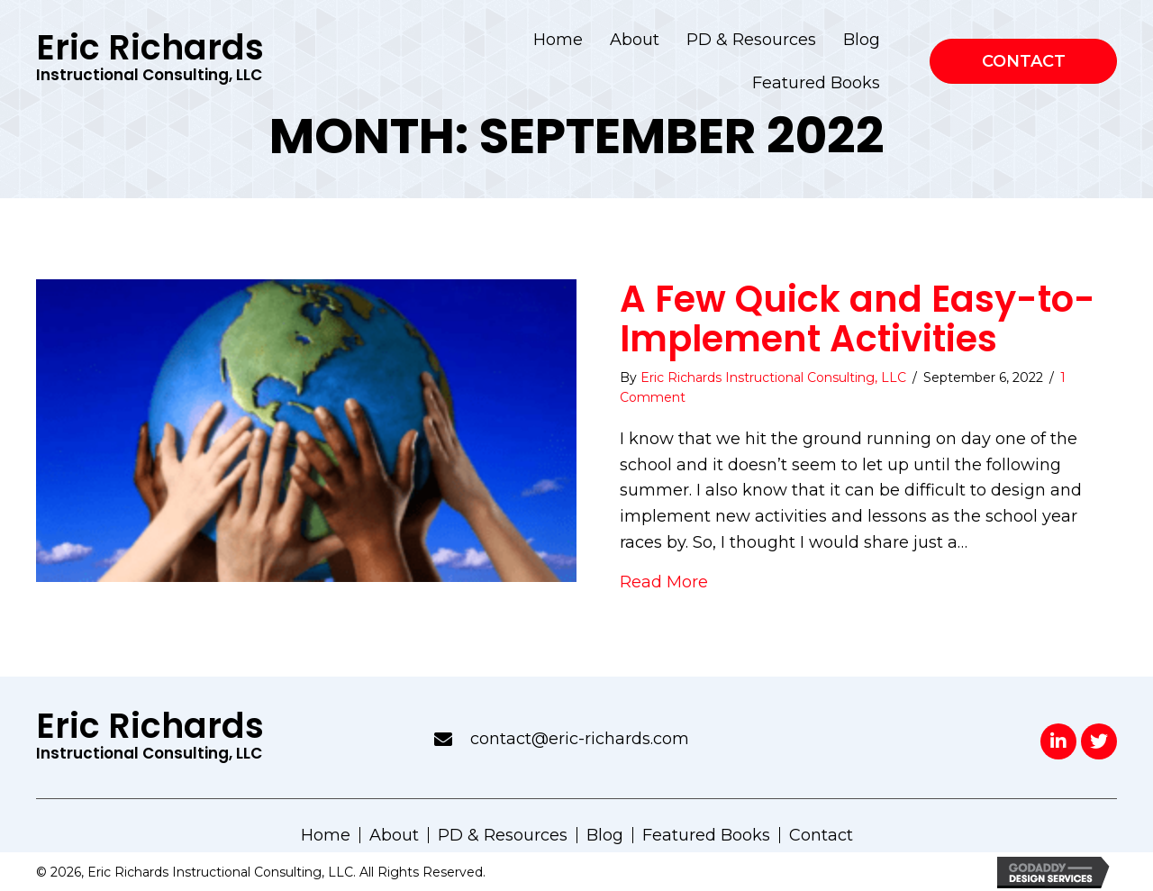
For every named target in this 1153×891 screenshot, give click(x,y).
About (394, 835)
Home (325, 835)
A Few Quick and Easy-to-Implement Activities (857, 319)
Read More (664, 582)
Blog (604, 835)
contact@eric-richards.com (579, 739)
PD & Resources (502, 835)
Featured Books (706, 835)
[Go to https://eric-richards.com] (147, 61)
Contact (821, 835)
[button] (1058, 741)
